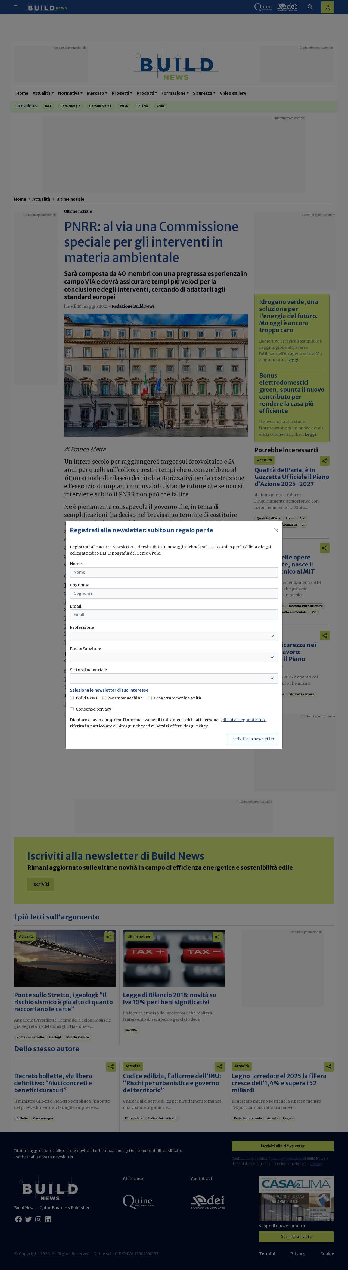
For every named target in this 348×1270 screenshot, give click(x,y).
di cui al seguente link (244, 719)
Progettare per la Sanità (177, 698)
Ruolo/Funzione (85, 648)
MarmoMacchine (125, 698)
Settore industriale (88, 669)
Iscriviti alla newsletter (252, 738)
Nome (76, 563)
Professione (82, 627)
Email (75, 606)
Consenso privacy (93, 709)
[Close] (276, 530)
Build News (86, 698)
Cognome (79, 585)
